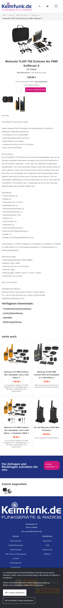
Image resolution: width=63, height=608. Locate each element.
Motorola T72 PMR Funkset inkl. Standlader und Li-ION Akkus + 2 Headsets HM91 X (16, 430)
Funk (11, 15)
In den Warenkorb (35, 90)
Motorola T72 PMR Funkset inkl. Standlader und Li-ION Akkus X (16, 375)
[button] (39, 6)
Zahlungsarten (15, 563)
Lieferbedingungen (15, 545)
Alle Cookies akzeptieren (15, 593)
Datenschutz (47, 550)
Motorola (34, 15)
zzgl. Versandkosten (41, 81)
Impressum (47, 541)
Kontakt (16, 558)
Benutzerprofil (15, 541)
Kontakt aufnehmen (52, 465)
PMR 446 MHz (22, 15)
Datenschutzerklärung (41, 583)
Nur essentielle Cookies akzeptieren (19, 600)
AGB (47, 545)
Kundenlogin (16, 567)
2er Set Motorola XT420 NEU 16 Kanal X (46, 428)
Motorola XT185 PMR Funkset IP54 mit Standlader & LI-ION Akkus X (46, 375)
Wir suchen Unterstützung (15, 554)
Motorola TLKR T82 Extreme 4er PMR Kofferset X (22, 18)
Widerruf (47, 554)
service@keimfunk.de (31, 531)
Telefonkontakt (16, 550)
